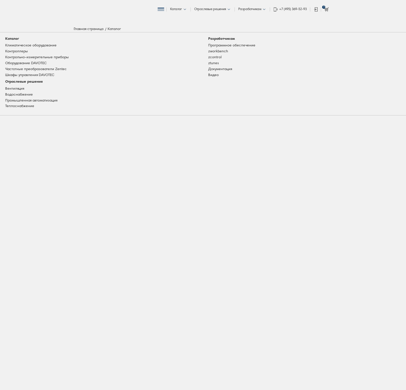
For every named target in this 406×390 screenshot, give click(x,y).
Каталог (12, 39)
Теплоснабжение (19, 106)
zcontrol (215, 57)
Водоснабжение (19, 95)
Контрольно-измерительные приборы (37, 57)
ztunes (213, 63)
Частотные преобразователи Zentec (36, 69)
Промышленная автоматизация (31, 101)
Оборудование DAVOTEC (26, 63)
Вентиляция (14, 89)
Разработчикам (221, 39)
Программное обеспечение (231, 45)
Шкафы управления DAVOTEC (30, 75)
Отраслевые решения (24, 82)
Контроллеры (16, 51)
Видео (213, 75)
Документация (220, 69)
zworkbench (218, 51)
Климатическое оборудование (31, 45)
